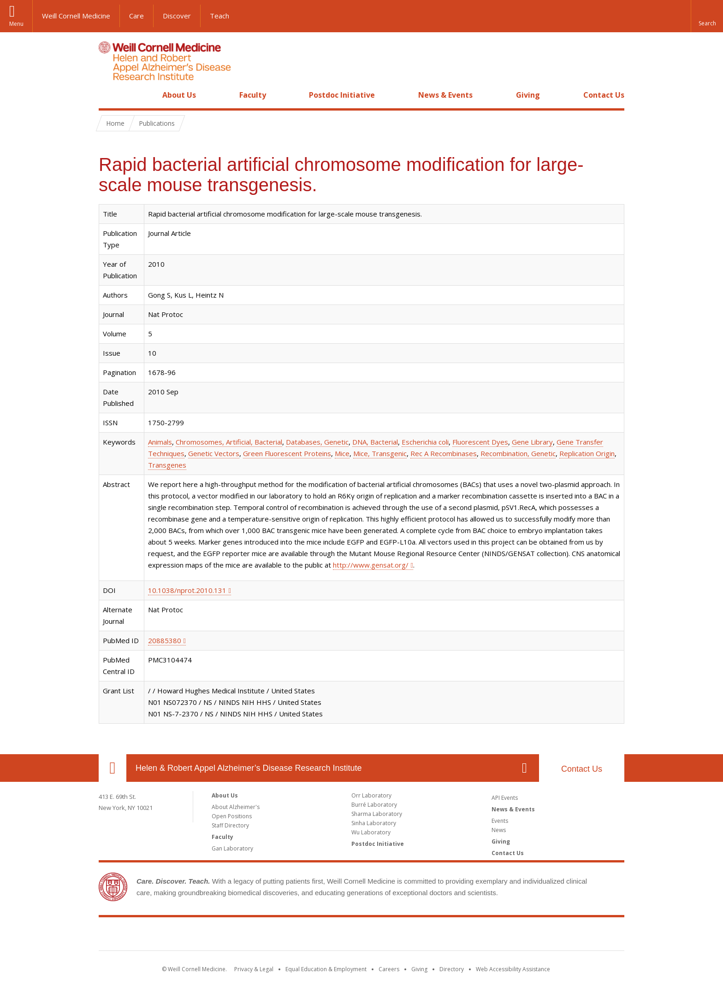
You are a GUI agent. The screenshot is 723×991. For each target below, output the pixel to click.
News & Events (445, 95)
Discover (177, 15)
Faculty (252, 95)
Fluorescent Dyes (480, 441)
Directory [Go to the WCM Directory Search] (451, 969)
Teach (219, 15)
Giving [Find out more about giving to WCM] (419, 969)
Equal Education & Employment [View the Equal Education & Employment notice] (326, 969)
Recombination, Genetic (518, 453)
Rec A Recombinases (443, 453)
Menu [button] (16, 24)
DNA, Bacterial (375, 441)
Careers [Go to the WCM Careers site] (389, 969)
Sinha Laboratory (373, 823)
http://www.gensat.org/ (371, 564)
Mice (342, 453)
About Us (179, 95)
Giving (528, 95)
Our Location (112, 768)
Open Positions (232, 816)
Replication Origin (587, 453)
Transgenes (167, 464)
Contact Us (603, 95)
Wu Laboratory (371, 832)
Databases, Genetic (317, 441)
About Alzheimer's (236, 807)
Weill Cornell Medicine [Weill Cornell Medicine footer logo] (361, 935)
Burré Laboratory (374, 805)
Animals (160, 441)
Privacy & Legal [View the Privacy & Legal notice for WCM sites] (253, 969)
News (499, 830)
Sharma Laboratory (376, 814)
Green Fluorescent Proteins (287, 453)
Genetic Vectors (213, 453)
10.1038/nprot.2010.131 (187, 590)
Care (136, 15)
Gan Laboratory (232, 848)
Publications (157, 123)
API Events (505, 798)
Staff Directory (230, 825)
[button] (707, 16)
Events (500, 821)
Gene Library (532, 441)
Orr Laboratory (371, 795)
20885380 (164, 640)
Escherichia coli (425, 441)
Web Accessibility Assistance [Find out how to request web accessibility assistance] (513, 969)
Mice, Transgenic (380, 453)
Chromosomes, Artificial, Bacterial (229, 441)
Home (108, 94)
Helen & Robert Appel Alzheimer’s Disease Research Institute (249, 768)
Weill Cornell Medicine (76, 15)
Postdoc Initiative (342, 95)
